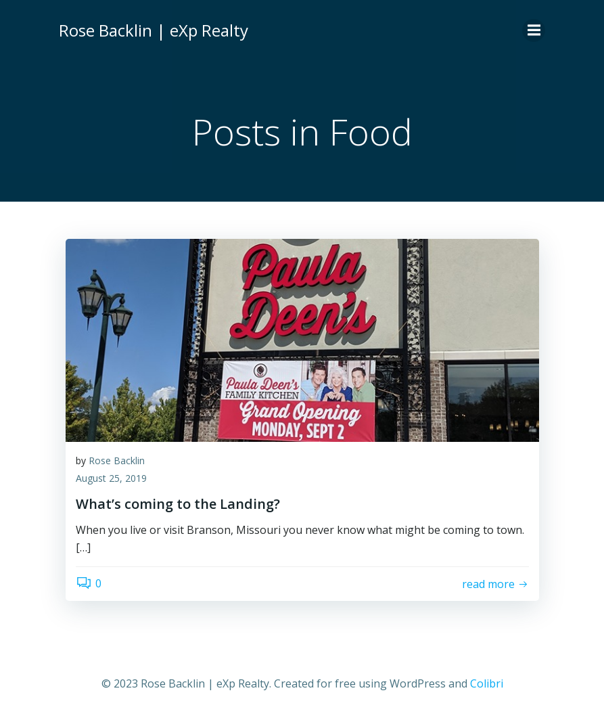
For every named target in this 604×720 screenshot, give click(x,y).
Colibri (486, 683)
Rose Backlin (117, 460)
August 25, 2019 (111, 478)
